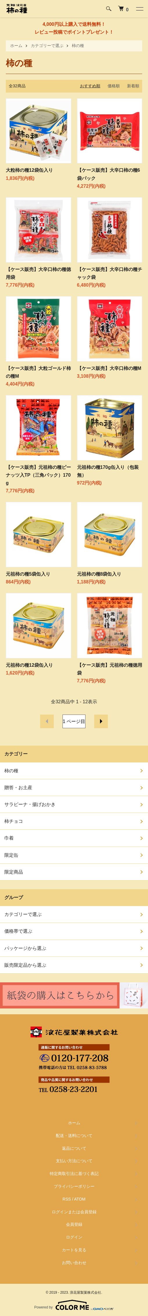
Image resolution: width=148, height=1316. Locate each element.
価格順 (114, 86)
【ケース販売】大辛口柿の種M (109, 368)
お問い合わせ (74, 1262)
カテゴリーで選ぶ (47, 45)
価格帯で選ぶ (18, 931)
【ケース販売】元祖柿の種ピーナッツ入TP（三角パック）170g (38, 475)
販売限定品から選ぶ (25, 965)
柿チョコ (13, 821)
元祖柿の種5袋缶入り (28, 574)
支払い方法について (74, 1160)
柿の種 (78, 45)
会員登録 (74, 1224)
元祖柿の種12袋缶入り (29, 665)
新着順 (133, 86)
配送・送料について (74, 1135)
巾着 (9, 838)
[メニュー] (139, 8)
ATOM (79, 1199)
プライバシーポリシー (74, 1186)
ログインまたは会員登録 (74, 1212)
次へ (101, 721)
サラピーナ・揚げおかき (30, 804)
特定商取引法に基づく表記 (74, 1173)
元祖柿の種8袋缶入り (99, 574)
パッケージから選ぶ (25, 948)
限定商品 (13, 872)
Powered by (74, 1305)
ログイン (74, 1237)
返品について (74, 1148)
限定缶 (11, 855)
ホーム (16, 45)
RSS (67, 1199)
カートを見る (74, 1250)
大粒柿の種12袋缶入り (29, 170)
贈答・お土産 (18, 787)
